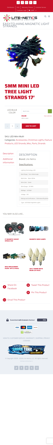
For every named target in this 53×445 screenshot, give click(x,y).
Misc (29, 143)
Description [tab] (8, 153)
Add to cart (31, 126)
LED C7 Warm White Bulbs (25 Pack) (36, 269)
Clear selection (48, 116)
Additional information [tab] (8, 160)
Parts (34, 143)
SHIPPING (39, 338)
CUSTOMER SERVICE (17, 338)
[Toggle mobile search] (45, 16)
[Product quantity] (12, 126)
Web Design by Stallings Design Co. (26, 361)
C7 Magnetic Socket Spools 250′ (12, 240)
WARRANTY (30, 338)
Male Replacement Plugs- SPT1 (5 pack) (12, 267)
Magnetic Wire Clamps (37, 239)
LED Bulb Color (12, 111)
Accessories (21, 140)
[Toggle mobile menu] (49, 16)
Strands (41, 143)
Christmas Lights (36, 140)
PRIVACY (47, 338)
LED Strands (20, 143)
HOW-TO (6, 338)
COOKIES (27, 341)
